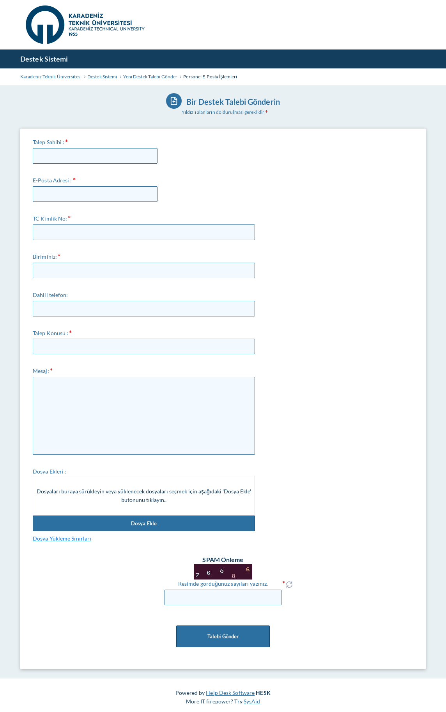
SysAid (252, 701)
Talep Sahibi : (48, 142)
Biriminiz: (45, 256)
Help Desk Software (230, 692)
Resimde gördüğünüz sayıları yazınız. (223, 583)
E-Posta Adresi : (52, 180)
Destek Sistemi (44, 59)
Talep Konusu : (50, 333)
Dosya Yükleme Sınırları (62, 538)
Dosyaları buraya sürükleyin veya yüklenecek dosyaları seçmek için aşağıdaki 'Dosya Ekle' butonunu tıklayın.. (144, 495)
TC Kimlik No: (50, 218)
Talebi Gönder (223, 636)
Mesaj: (41, 370)
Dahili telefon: (50, 295)
